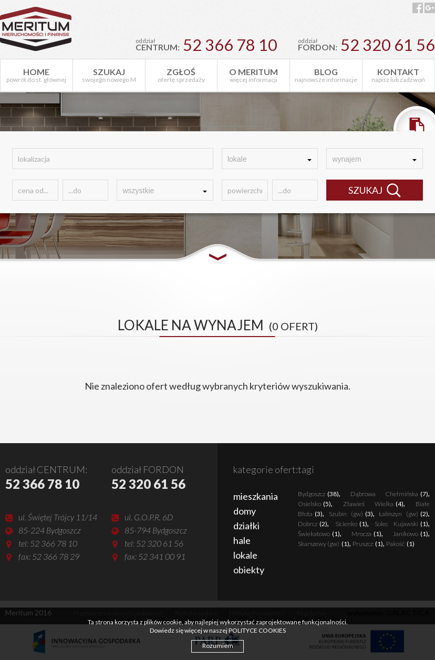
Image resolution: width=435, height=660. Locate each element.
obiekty (248, 569)
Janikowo (410, 534)
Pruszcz (368, 544)
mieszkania (255, 496)
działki (246, 525)
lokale (245, 555)
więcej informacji (253, 75)
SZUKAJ (374, 190)
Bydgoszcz (318, 494)
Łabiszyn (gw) (403, 514)
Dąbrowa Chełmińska (389, 494)
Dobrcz (312, 524)
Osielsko (314, 504)
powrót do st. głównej (36, 75)
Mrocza (366, 534)
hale (242, 540)
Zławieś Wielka (373, 504)
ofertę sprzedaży (182, 75)
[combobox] (270, 158)
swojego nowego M (109, 75)
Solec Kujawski (401, 524)
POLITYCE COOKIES (257, 630)
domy (244, 511)
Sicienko (351, 524)
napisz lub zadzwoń (398, 75)
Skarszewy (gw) (323, 544)
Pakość (400, 544)
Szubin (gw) (351, 514)
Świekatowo (319, 534)
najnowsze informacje (326, 75)
